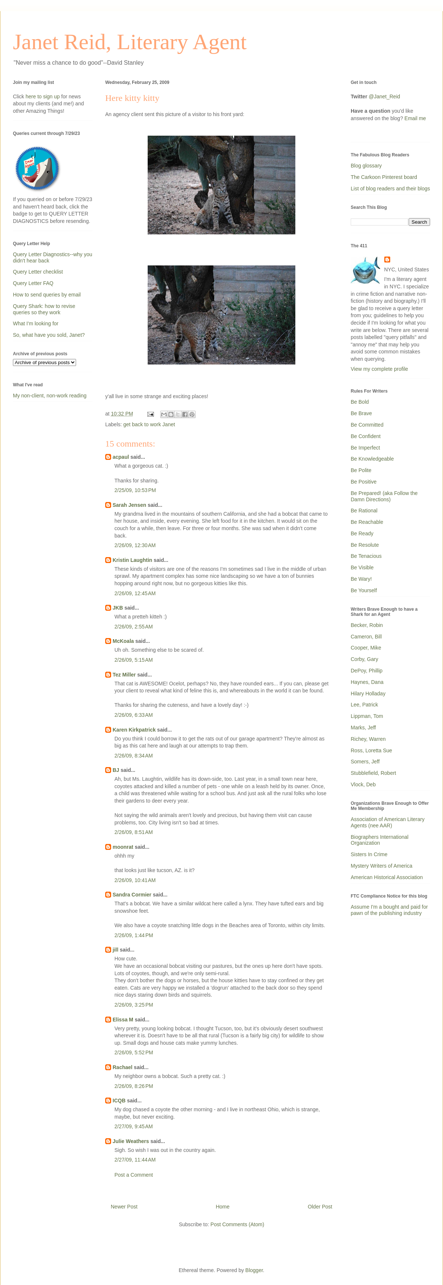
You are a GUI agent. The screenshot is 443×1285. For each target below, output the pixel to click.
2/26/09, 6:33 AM (133, 715)
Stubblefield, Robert (373, 773)
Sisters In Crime (369, 854)
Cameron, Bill (366, 637)
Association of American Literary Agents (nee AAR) (388, 822)
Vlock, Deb (363, 784)
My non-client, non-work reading (49, 396)
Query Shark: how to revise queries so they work (44, 309)
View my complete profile (379, 369)
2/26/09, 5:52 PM (133, 1052)
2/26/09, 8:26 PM (133, 1086)
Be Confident (366, 436)
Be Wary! (361, 579)
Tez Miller (124, 675)
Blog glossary (366, 166)
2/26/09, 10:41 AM (135, 880)
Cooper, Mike (366, 648)
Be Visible (362, 567)
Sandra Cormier (132, 895)
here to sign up (43, 96)
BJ (116, 770)
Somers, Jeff (365, 761)
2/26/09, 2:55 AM (133, 627)
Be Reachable (367, 522)
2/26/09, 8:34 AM (133, 756)
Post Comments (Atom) (237, 1224)
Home (222, 1207)
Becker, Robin (367, 625)
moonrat (123, 847)
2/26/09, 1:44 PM (133, 935)
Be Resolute (365, 545)
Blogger (254, 1270)
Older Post (320, 1207)
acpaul (121, 457)
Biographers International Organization (379, 840)
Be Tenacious (366, 556)
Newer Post (124, 1207)
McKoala (123, 641)
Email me (415, 118)
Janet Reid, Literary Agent (130, 42)
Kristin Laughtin (132, 560)
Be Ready (362, 533)
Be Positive (364, 482)
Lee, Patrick (364, 705)
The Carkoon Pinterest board (384, 177)
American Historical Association (387, 877)
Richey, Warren (368, 739)
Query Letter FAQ (33, 283)
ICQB (119, 1100)
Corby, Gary (364, 659)
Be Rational (364, 510)
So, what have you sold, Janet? (49, 335)
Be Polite (361, 470)
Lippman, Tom (367, 716)
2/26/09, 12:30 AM (135, 545)
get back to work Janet (149, 424)
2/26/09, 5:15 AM (133, 660)
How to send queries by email (47, 295)
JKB (118, 608)
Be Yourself (364, 590)
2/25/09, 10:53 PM (135, 490)
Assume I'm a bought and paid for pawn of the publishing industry (389, 910)
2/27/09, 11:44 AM (135, 1160)
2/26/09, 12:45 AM (135, 593)
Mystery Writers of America (381, 866)
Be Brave (361, 413)
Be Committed (367, 425)
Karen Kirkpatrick (134, 730)
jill (116, 950)
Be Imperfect (365, 448)
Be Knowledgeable (372, 459)
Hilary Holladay (368, 693)
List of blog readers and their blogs (390, 188)
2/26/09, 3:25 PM (133, 1005)
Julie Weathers (131, 1141)
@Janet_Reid (384, 96)
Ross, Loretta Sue (371, 750)
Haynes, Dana (367, 682)
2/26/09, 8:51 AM (133, 832)
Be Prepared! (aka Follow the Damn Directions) (384, 496)
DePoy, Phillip (366, 671)
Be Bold (360, 402)
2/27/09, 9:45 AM (133, 1126)
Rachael (123, 1067)
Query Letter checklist (38, 272)
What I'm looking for (35, 323)
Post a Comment (133, 1175)
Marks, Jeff (363, 727)
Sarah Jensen (129, 505)
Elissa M (123, 1020)
